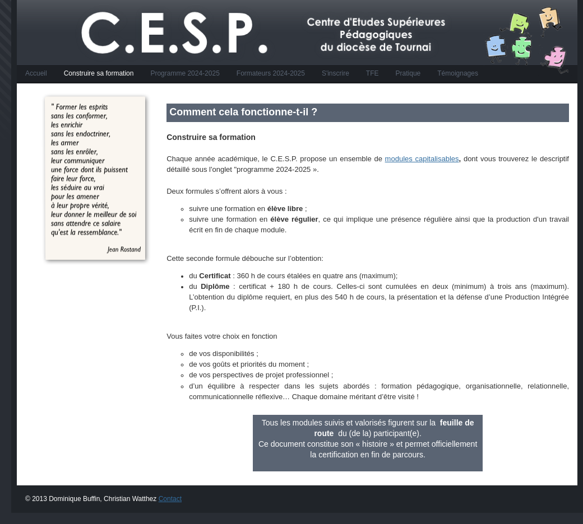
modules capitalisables (422, 159)
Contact (170, 499)
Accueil (36, 73)
